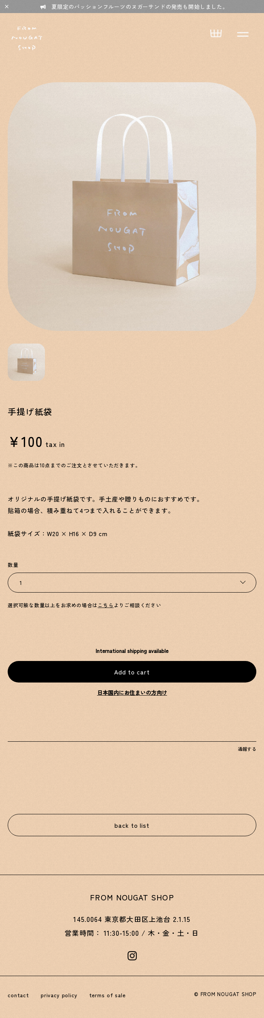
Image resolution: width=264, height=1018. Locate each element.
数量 (13, 564)
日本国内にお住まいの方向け (132, 692)
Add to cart (132, 671)
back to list (132, 825)
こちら (105, 605)
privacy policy (59, 995)
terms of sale (107, 995)
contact (18, 995)
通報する (247, 749)
